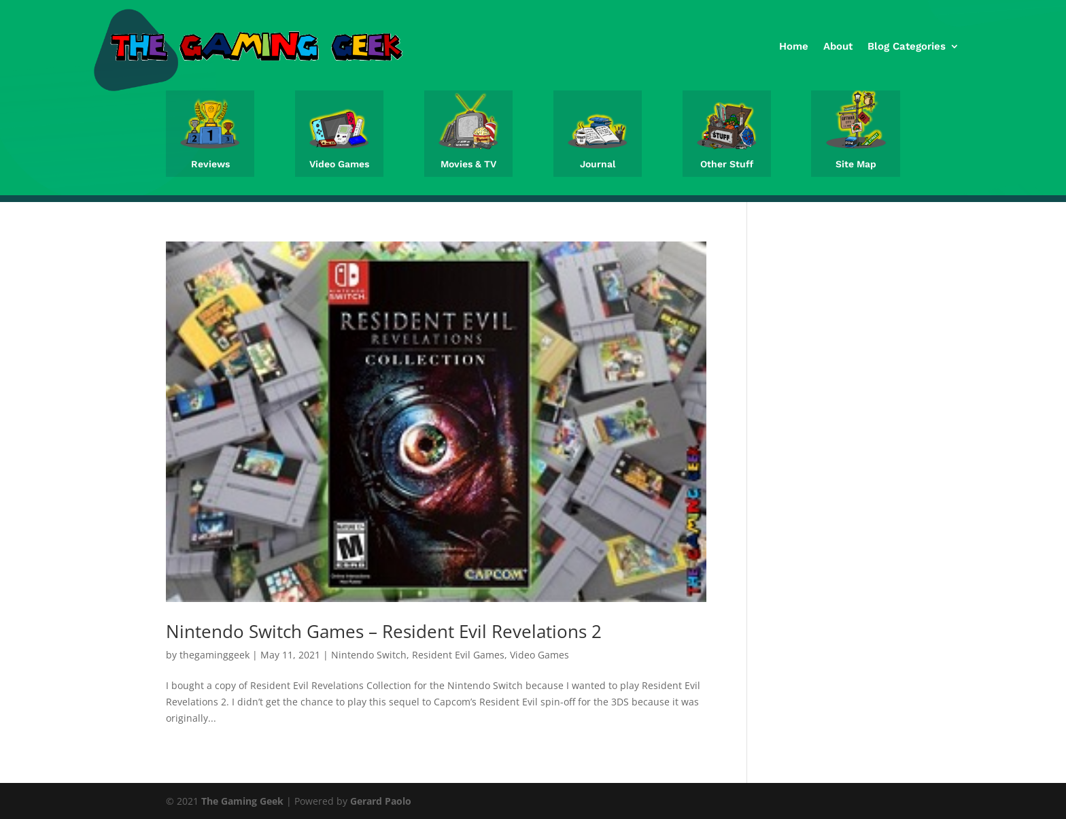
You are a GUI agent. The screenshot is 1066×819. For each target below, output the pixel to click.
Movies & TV (468, 163)
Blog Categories (906, 46)
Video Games (339, 163)
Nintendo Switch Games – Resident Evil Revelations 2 (384, 631)
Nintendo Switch (369, 654)
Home (793, 46)
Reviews (210, 163)
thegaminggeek (214, 654)
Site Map (856, 163)
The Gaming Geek (242, 801)
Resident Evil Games (458, 654)
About (838, 46)
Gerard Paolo (380, 801)
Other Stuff (726, 163)
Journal (597, 163)
